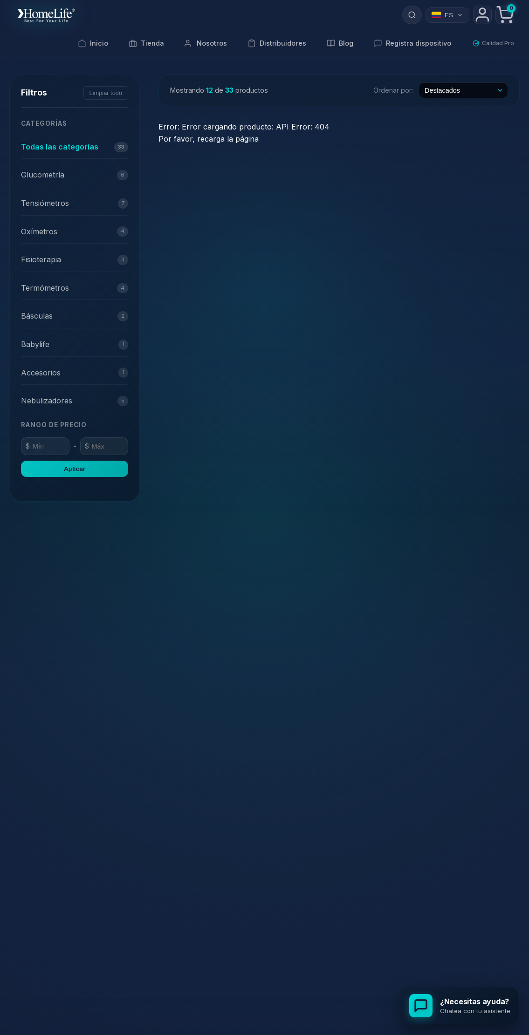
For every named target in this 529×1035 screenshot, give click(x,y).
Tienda (146, 43)
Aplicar (74, 468)
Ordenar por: (393, 90)
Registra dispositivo (412, 43)
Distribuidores (276, 43)
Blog (340, 43)
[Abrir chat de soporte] (460, 1005)
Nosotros (206, 43)
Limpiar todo (105, 92)
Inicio (93, 43)
